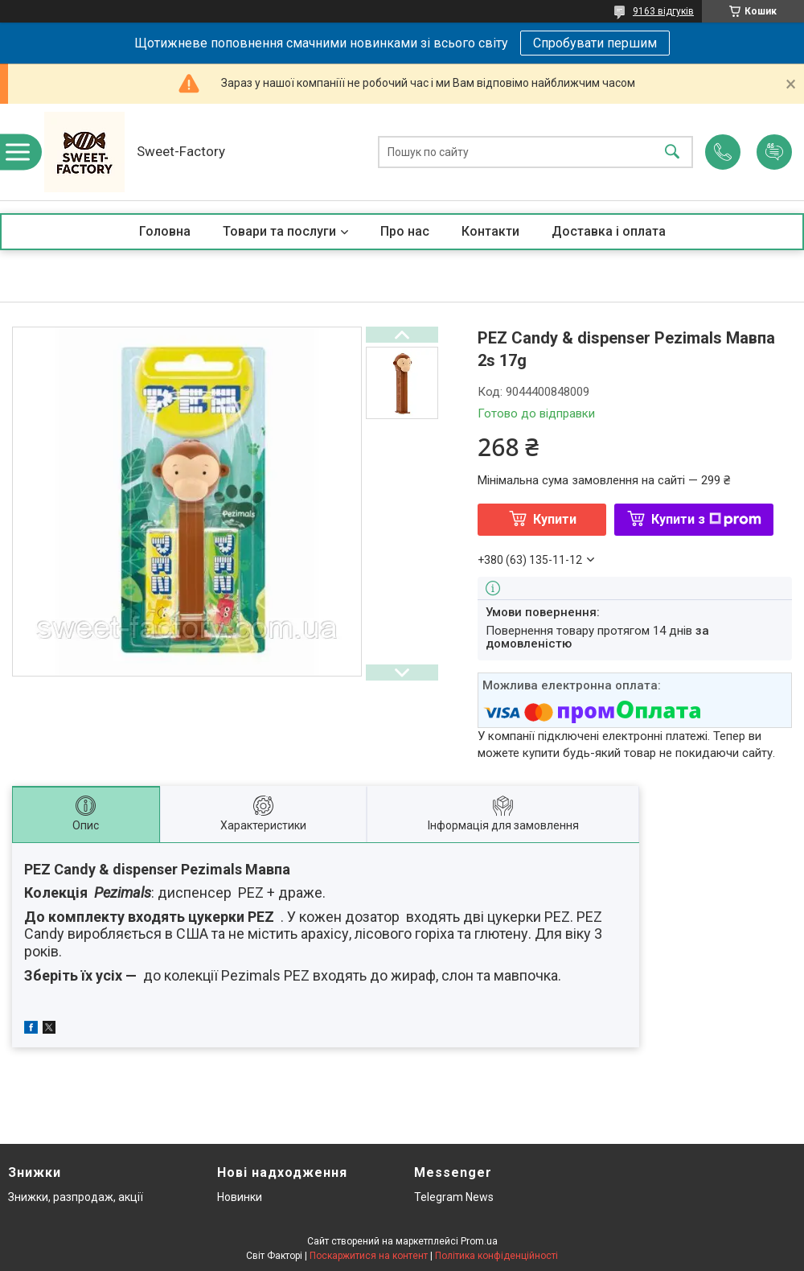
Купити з (706, 519)
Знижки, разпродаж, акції (75, 1197)
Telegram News (454, 1197)
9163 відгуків (663, 11)
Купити (554, 519)
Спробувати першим (595, 43)
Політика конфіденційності (496, 1255)
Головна (165, 231)
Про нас (404, 231)
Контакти (490, 231)
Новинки (239, 1197)
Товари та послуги (279, 231)
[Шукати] (672, 152)
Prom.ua (479, 1241)
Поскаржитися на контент (369, 1255)
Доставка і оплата (609, 231)
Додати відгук (774, 152)
